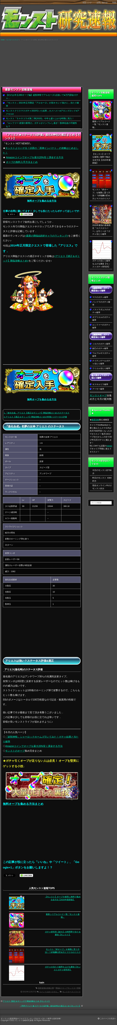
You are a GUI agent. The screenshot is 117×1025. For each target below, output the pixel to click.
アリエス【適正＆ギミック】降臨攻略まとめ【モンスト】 (26, 1001)
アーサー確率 (98, 389)
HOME (2, 40)
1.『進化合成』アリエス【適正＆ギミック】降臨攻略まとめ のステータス (36, 413)
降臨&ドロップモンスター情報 (68, 988)
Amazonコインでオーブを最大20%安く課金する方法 (34, 157)
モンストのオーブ (15, 751)
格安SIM (95, 420)
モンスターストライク (12, 40)
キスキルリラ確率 (100, 384)
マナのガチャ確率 (100, 297)
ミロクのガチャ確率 (101, 344)
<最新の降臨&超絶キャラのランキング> (46, 235)
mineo (109, 446)
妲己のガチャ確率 (100, 348)
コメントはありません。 (49, 992)
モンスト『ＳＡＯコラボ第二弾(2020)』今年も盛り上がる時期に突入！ (40, 118)
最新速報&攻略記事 (46, 988)
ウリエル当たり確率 (101, 368)
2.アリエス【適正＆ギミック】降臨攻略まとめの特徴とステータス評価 (35, 417)
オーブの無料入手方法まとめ (22, 162)
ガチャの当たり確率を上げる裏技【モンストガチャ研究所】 (101, 264)
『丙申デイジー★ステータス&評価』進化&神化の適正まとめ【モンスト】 (50, 1006)
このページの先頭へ (107, 1019)
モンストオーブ (98, 395)
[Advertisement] (58, 64)
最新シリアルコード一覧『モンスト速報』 (101, 124)
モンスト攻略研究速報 (24, 1020)
